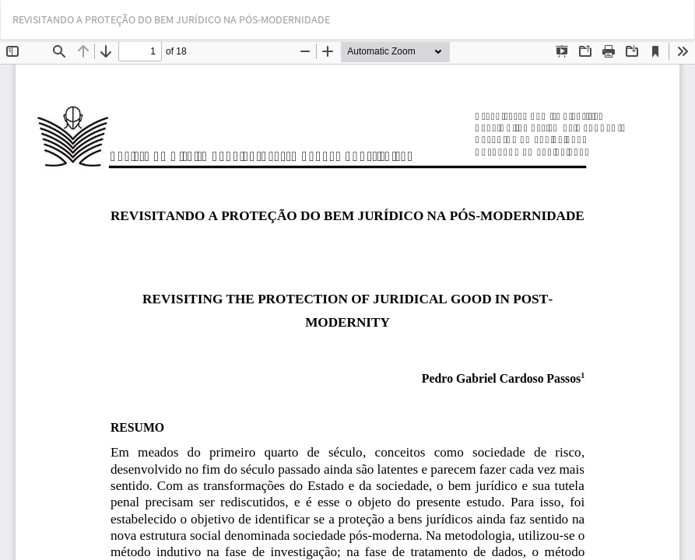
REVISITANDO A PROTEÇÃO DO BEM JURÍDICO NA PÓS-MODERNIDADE (171, 19)
